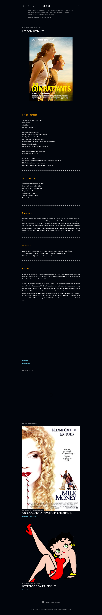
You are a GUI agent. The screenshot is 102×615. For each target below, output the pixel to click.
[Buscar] (78, 5)
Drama (28, 363)
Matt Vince (56, 606)
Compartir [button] (25, 360)
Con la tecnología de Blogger (51, 602)
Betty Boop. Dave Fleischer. (39, 586)
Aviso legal (46, 18)
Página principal (34, 18)
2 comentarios (33, 516)
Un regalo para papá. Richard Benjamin (47, 512)
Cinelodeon (40, 6)
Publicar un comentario (35, 589)
